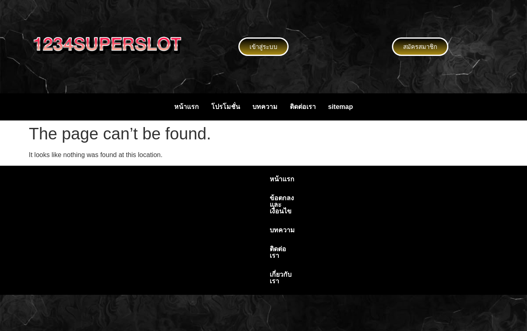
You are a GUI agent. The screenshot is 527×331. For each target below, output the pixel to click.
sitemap (340, 106)
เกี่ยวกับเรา (355, 179)
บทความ (264, 106)
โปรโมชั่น (225, 106)
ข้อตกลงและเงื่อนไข (223, 179)
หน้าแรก (186, 106)
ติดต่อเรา (303, 106)
